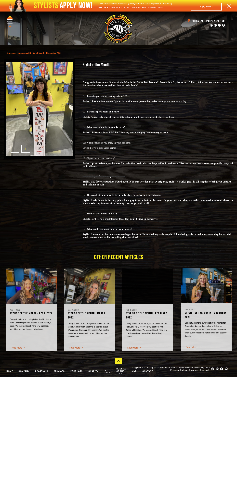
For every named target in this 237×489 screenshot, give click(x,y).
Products (76, 371)
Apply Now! (206, 6)
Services (59, 371)
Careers (194, 370)
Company (23, 371)
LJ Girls (107, 371)
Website (198, 367)
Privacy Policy (179, 370)
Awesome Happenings (17, 53)
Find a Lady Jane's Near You (208, 21)
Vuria (207, 367)
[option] (39, 109)
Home (9, 371)
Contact (205, 370)
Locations (41, 371)
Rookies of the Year (121, 371)
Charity (93, 371)
